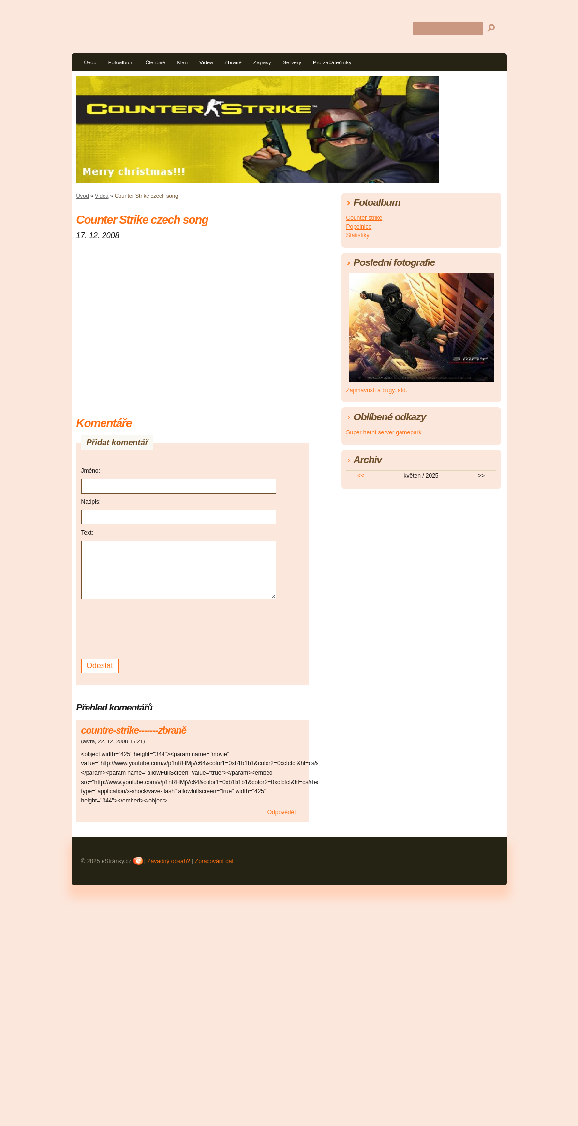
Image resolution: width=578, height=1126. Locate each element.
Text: (87, 532)
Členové (155, 62)
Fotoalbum (121, 62)
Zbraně (232, 62)
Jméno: (90, 470)
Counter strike (364, 218)
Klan (182, 62)
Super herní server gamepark (384, 432)
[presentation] (154, 628)
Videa (206, 62)
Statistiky (358, 235)
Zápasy (262, 62)
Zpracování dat (214, 861)
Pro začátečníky (332, 62)
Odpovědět (281, 812)
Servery (292, 62)
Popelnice (359, 226)
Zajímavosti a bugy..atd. (377, 390)
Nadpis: (91, 501)
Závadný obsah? (168, 861)
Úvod (90, 62)
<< (360, 475)
